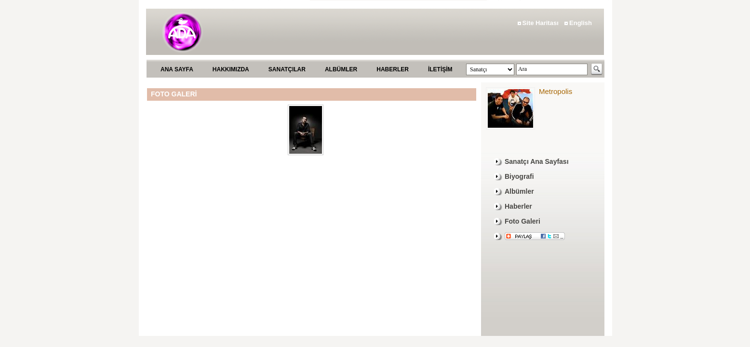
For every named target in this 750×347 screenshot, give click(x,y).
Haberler (518, 206)
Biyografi (519, 176)
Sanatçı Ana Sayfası (537, 161)
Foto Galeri (522, 221)
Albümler (519, 191)
